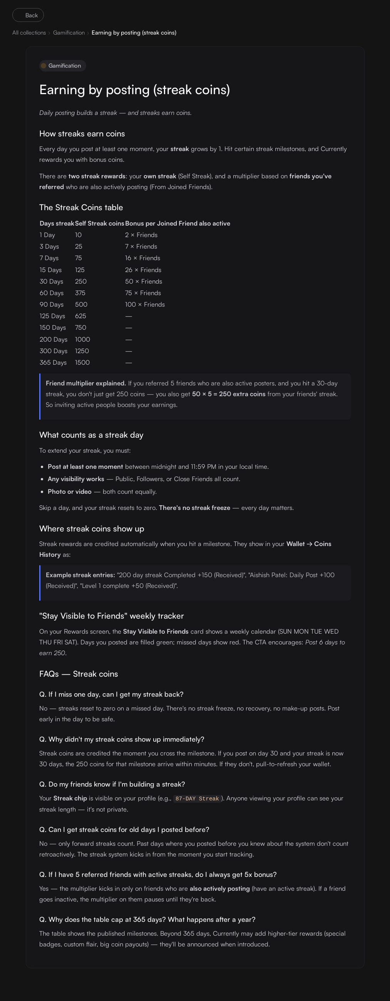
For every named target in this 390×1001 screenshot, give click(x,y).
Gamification (69, 32)
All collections (29, 32)
